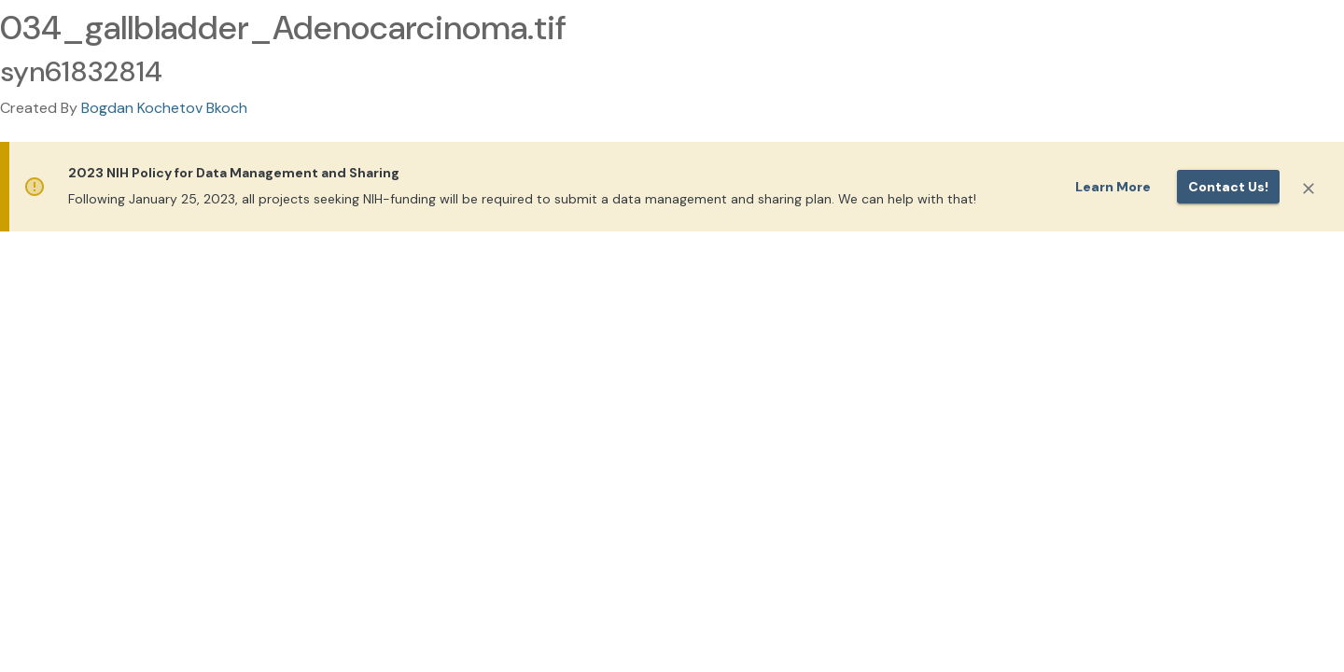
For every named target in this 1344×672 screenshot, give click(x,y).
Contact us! (1228, 186)
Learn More (1113, 186)
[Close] (1309, 189)
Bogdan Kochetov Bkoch (164, 108)
